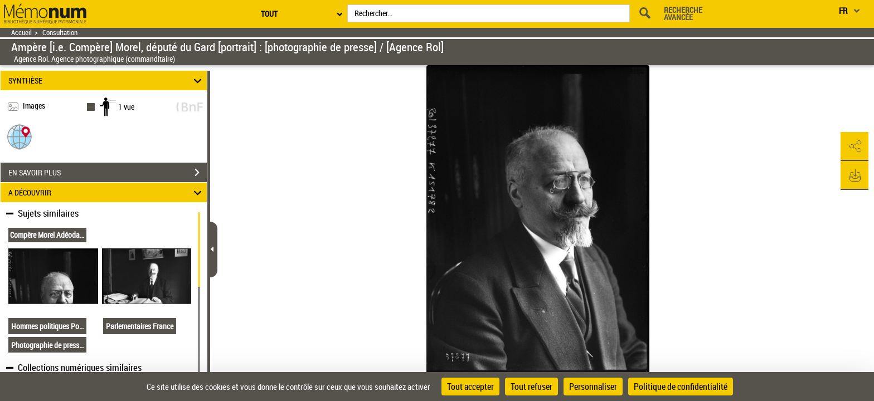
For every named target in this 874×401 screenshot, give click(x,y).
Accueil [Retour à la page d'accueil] (21, 32)
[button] (19, 136)
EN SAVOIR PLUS (107, 172)
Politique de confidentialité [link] (680, 386)
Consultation (59, 32)
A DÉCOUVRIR (106, 192)
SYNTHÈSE (106, 80)
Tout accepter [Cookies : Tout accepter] (470, 386)
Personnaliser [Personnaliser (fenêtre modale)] (593, 386)
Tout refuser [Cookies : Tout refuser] (531, 386)
